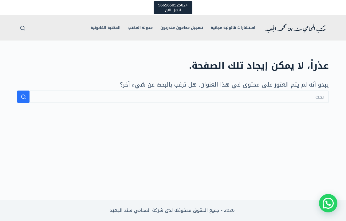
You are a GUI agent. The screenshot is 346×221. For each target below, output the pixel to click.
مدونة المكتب (140, 27)
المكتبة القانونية (105, 27)
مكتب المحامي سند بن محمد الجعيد (295, 28)
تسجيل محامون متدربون (181, 27)
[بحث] (22, 28)
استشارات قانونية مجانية (233, 27)
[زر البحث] (23, 97)
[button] (328, 203)
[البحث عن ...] (178, 97)
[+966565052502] (173, 7)
